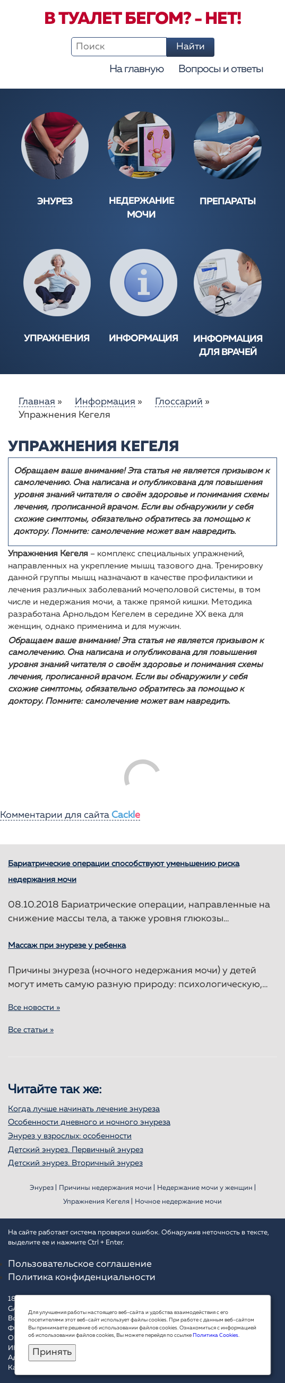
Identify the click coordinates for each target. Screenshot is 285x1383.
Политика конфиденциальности (82, 1277)
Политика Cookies (215, 1335)
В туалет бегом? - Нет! (142, 19)
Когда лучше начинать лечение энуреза (84, 1109)
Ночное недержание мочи (178, 1201)
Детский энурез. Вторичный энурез (75, 1163)
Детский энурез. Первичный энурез (75, 1150)
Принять (52, 1352)
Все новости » (34, 1008)
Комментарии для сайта (70, 815)
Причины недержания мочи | (107, 1188)
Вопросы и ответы (220, 69)
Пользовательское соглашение (80, 1264)
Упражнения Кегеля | (98, 1201)
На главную (136, 69)
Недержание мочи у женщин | (206, 1188)
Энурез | (43, 1188)
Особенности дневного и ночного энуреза (89, 1122)
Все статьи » (31, 1030)
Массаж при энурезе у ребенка (67, 945)
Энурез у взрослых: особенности (70, 1136)
